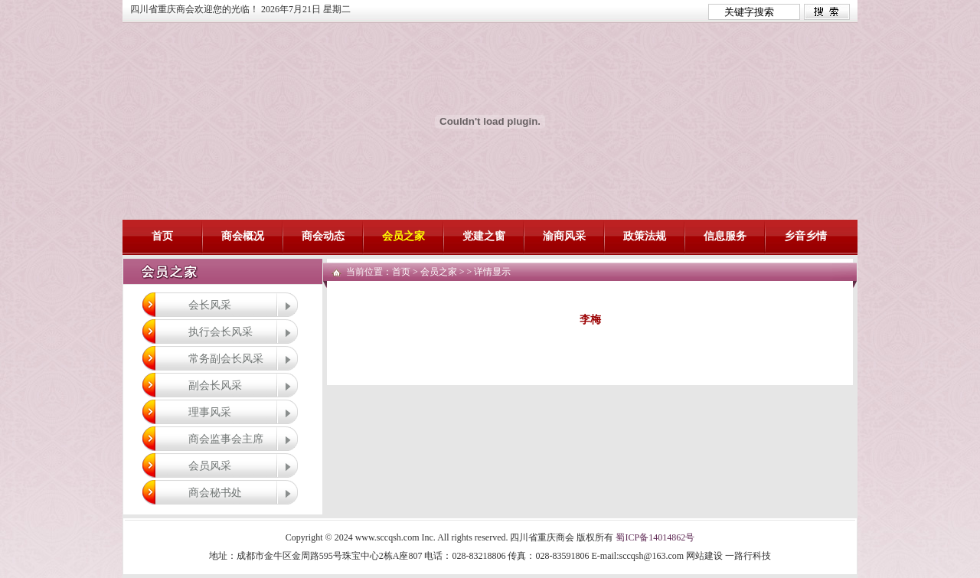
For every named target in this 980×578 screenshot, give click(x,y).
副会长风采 (215, 385)
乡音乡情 (805, 236)
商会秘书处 (215, 492)
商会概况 (242, 236)
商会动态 (323, 236)
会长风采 (209, 305)
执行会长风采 (220, 331)
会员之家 (403, 236)
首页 (162, 236)
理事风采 (209, 412)
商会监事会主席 (225, 439)
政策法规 (644, 236)
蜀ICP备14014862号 (655, 537)
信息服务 (725, 236)
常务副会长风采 (225, 358)
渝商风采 (564, 236)
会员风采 (209, 465)
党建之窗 (483, 236)
